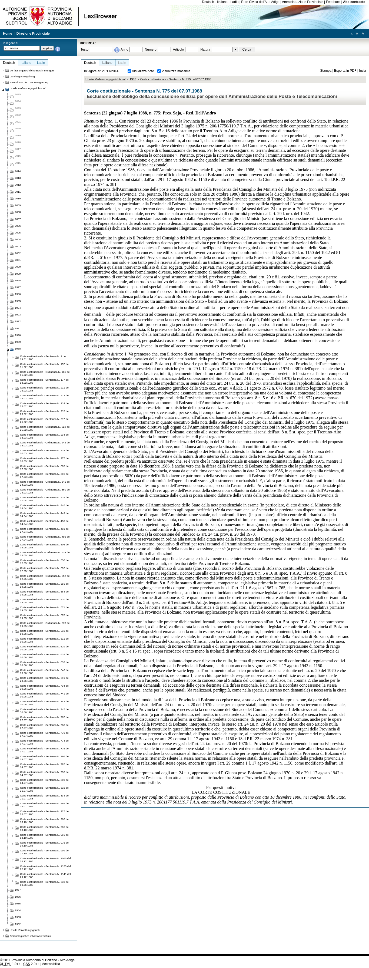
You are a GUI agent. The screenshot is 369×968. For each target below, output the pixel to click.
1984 (18, 910)
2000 (18, 266)
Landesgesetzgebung (22, 76)
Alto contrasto (354, 2)
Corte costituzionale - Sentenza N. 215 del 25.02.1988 (44, 413)
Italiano (222, 2)
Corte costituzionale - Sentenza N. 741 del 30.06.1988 (44, 695)
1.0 (8, 964)
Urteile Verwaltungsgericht (25, 930)
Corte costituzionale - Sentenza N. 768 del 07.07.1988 (44, 726)
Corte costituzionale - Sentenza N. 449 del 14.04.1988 (44, 515)
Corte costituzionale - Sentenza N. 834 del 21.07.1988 (44, 797)
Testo (84, 49)
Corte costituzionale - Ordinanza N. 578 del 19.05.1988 (45, 624)
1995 (18, 300)
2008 (18, 211)
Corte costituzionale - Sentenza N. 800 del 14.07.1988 (44, 781)
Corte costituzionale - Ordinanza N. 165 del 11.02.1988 (45, 373)
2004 (18, 239)
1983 (18, 917)
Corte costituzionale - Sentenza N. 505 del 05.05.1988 (44, 546)
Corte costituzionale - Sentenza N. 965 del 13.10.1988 (44, 828)
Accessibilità (51, 964)
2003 (18, 246)
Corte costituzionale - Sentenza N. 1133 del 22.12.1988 (45, 868)
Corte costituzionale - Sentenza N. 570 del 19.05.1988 (44, 601)
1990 (18, 335)
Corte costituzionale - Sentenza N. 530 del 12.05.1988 (44, 562)
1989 (18, 341)
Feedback (333, 2)
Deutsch (208, 2)
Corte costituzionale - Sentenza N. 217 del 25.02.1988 (44, 420)
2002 (18, 253)
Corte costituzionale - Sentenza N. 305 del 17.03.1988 (44, 467)
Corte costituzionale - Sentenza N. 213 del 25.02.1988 (44, 397)
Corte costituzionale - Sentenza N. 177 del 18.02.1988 (44, 381)
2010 (18, 198)
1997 (18, 287)
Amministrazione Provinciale (302, 2)
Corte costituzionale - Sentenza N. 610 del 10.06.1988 (44, 632)
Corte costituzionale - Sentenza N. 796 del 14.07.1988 (44, 758)
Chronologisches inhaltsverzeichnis (30, 935)
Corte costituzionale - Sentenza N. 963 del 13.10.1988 (44, 821)
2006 (18, 225)
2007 (18, 219)
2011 (18, 191)
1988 (132, 79)
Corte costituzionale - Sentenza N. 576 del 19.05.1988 (44, 617)
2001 (18, 259)
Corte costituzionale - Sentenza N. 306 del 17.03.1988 (44, 475)
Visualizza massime (176, 71)
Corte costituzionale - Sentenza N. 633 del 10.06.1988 (44, 664)
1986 (18, 896)
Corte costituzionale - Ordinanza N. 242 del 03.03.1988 (45, 444)
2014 (18, 171)
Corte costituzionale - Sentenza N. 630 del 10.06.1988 (44, 883)
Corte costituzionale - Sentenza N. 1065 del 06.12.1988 (45, 860)
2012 (18, 184)
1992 (18, 321)
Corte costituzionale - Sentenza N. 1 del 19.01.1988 (43, 358)
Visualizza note (143, 71)
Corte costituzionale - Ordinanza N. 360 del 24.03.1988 (45, 491)
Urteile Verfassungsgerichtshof (105, 79)
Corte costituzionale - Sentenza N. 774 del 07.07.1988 (44, 742)
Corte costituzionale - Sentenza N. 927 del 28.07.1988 (44, 813)
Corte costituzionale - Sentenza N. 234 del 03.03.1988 (44, 436)
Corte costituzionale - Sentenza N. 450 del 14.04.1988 (44, 522)
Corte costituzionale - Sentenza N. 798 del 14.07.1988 (44, 773)
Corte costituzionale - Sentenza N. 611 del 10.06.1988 (44, 640)
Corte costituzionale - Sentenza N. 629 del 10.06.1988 (44, 648)
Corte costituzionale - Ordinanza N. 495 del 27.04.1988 (45, 538)
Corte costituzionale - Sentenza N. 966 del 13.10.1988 (44, 836)
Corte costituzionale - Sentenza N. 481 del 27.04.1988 (44, 530)
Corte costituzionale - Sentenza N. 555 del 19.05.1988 (44, 585)
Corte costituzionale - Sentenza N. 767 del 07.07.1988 (44, 719)
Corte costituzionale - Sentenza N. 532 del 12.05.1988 (44, 569)
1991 (18, 328)
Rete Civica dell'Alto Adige (260, 2)
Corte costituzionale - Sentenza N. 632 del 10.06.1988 (44, 656)
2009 (18, 205)
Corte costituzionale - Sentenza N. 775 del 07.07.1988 (175, 79)
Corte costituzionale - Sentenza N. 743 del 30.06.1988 (44, 703)
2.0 (29, 964)
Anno (124, 49)
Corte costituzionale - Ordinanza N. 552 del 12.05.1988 (45, 577)
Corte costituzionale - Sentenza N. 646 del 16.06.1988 (44, 671)
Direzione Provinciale (33, 33)
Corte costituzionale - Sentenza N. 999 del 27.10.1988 (44, 852)
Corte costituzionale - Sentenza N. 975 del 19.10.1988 (44, 844)
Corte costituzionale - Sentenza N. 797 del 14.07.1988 (44, 766)
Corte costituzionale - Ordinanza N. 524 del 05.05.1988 (45, 554)
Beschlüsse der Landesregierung (29, 82)
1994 (18, 307)
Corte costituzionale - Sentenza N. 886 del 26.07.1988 (44, 805)
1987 (18, 889)
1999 (18, 273)
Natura (205, 49)
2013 (18, 177)
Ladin (235, 2)
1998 (18, 280)
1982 (18, 924)
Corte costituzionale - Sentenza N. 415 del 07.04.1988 (44, 499)
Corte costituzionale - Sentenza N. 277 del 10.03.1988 (44, 460)
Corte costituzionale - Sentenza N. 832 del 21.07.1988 (44, 789)
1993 (18, 314)
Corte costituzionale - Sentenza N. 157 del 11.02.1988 (44, 365)
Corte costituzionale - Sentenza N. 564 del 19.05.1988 (44, 593)
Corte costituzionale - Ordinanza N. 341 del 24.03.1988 (45, 483)
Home (7, 33)
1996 (18, 293)
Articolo (178, 49)
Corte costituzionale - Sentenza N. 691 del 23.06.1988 (44, 679)
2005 (18, 232)
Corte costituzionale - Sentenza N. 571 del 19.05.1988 (44, 609)
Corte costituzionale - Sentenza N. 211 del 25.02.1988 (44, 389)
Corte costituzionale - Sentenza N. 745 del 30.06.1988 (44, 711)
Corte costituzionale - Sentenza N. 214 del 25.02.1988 (44, 405)
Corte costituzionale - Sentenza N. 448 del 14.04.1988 (44, 507)
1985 (18, 903)
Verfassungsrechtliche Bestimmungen (32, 70)
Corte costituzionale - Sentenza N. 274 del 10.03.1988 (44, 452)
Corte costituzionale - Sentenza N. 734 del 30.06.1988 (44, 687)
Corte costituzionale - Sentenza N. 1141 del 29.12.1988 (45, 875)
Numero (150, 49)
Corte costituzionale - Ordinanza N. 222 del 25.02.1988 (45, 428)
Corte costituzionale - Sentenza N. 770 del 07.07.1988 (44, 734)
